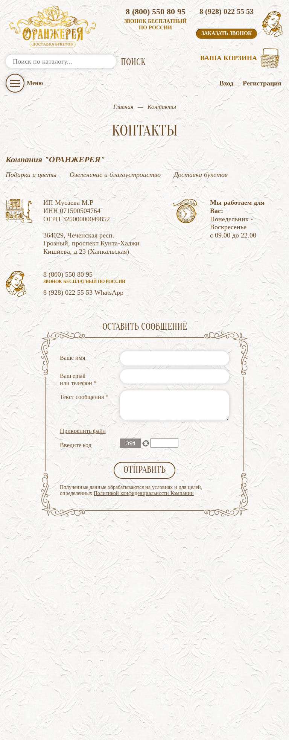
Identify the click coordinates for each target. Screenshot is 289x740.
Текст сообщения (84, 397)
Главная (123, 107)
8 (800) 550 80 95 (156, 11)
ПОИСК (133, 62)
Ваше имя (72, 358)
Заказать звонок (226, 33)
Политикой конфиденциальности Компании (144, 493)
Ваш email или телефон (78, 379)
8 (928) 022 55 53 (226, 11)
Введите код (75, 445)
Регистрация (262, 83)
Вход (226, 83)
